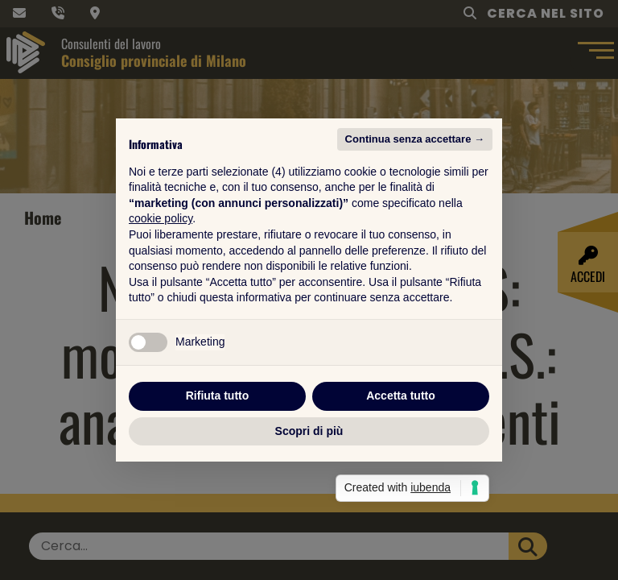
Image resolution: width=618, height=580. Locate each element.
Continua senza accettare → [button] (414, 139)
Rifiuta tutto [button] (217, 395)
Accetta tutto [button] (400, 395)
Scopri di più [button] (309, 431)
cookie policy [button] (160, 218)
